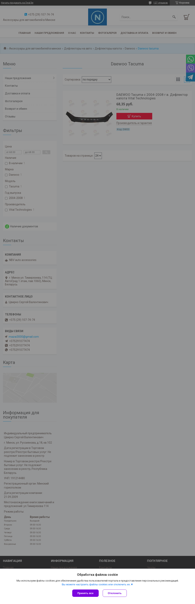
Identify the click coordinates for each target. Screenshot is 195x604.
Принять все (85, 593)
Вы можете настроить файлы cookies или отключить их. (96, 584)
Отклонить (115, 593)
